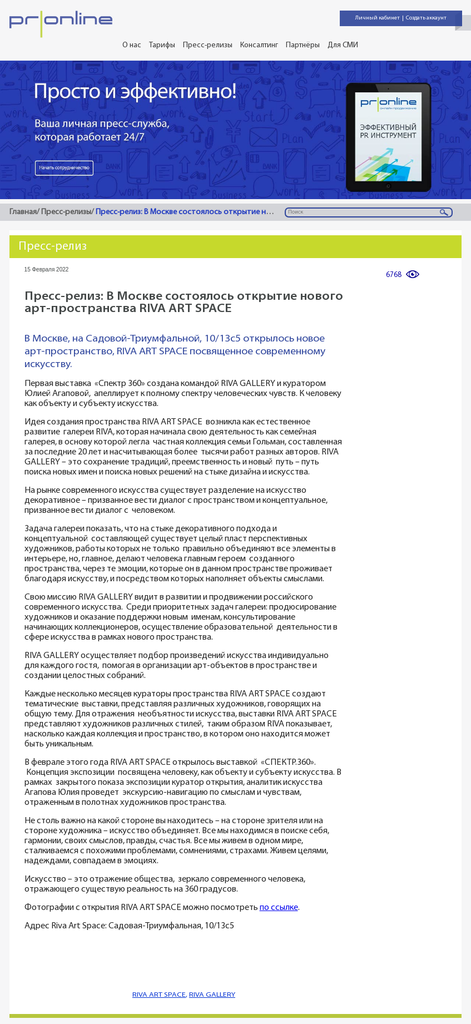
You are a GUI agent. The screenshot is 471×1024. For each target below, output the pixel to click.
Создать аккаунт (426, 18)
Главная (23, 212)
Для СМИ (343, 45)
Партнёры (303, 45)
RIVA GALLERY (212, 994)
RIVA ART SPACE (159, 994)
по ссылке (279, 908)
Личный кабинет (377, 18)
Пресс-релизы (207, 45)
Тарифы (162, 45)
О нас (131, 45)
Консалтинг (259, 45)
